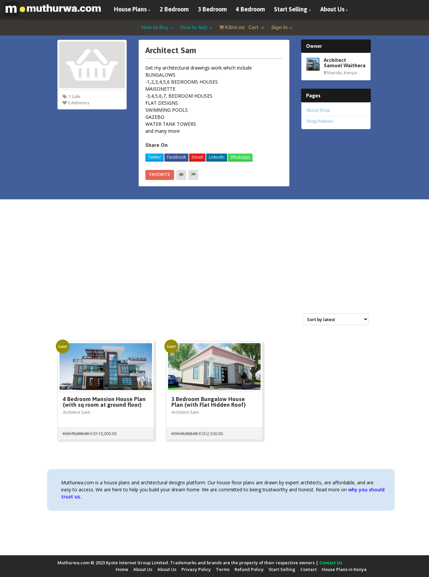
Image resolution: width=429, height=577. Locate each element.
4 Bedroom (250, 9)
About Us (332, 9)
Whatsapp (240, 157)
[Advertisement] (214, 263)
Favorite (159, 174)
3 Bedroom (212, 9)
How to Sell (193, 27)
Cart (239, 27)
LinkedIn (217, 157)
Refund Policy (249, 569)
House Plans (130, 9)
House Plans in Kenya (344, 569)
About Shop (318, 110)
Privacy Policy (196, 569)
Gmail (197, 157)
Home (122, 569)
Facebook (176, 157)
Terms (223, 569)
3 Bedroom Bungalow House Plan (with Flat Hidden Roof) (208, 402)
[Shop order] (335, 319)
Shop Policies (319, 121)
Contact (308, 569)
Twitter (154, 157)
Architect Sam (76, 412)
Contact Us (330, 563)
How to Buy (155, 27)
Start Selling (290, 9)
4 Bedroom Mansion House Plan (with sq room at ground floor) (104, 402)
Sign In (279, 27)
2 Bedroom (174, 9)
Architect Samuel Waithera (345, 62)
